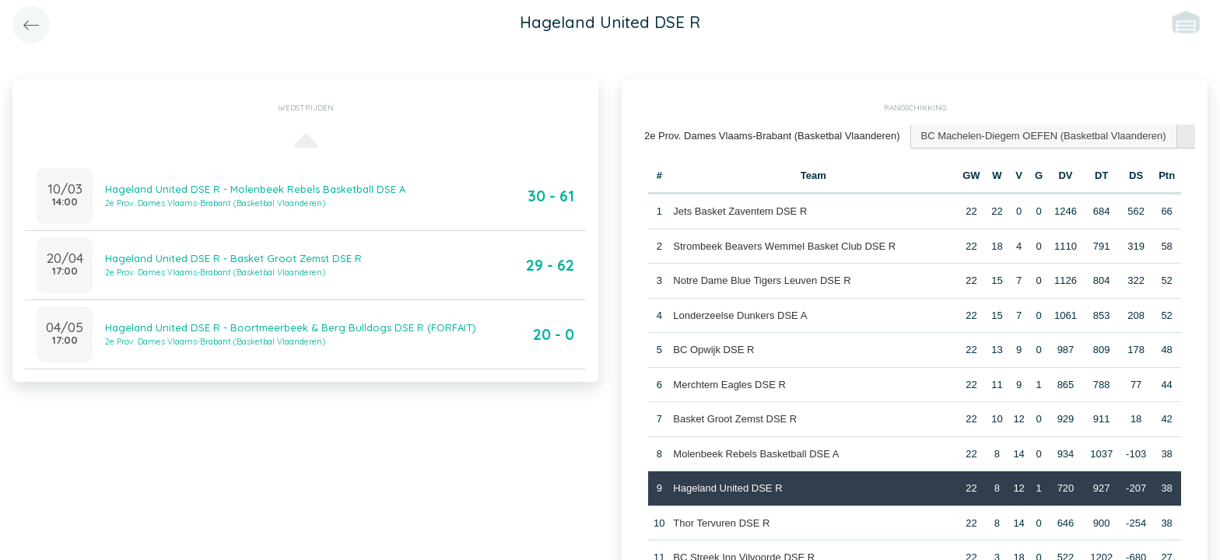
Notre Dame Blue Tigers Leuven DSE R (761, 280)
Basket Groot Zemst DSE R (735, 419)
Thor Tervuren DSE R (721, 523)
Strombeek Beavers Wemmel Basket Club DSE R (784, 246)
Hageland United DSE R (727, 488)
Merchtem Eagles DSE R (729, 384)
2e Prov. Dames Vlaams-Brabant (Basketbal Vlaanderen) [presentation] (772, 136)
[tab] (772, 136)
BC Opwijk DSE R (713, 349)
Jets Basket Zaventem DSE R (740, 211)
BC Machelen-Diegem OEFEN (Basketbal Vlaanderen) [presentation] (1043, 136)
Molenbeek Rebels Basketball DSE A (756, 454)
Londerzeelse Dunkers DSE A (740, 315)
